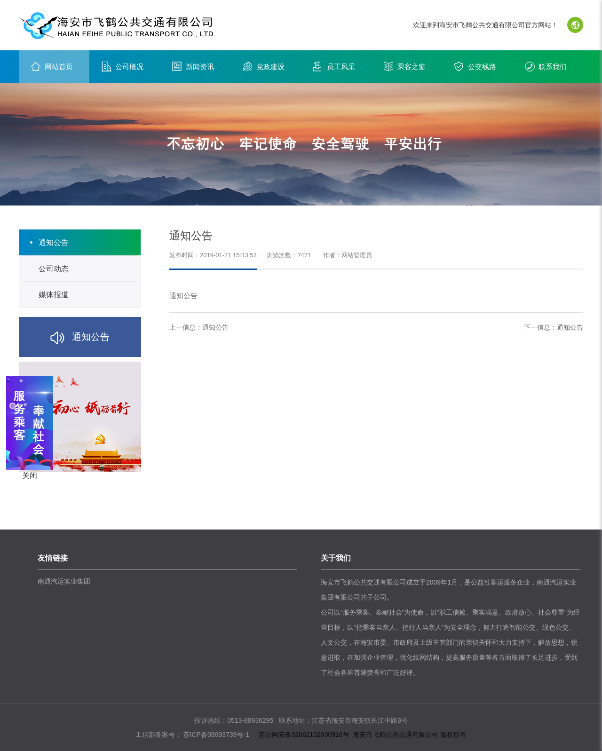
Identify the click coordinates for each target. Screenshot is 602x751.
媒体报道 (54, 295)
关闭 (29, 476)
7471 (304, 255)
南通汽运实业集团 (64, 581)
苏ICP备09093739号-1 (215, 734)
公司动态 (54, 269)
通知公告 (215, 327)
